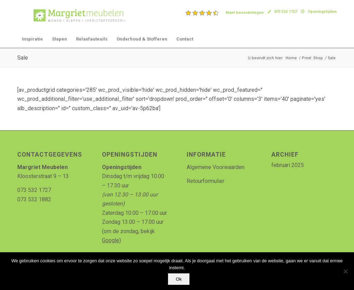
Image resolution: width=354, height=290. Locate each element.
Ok (178, 279)
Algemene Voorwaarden (215, 167)
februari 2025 (287, 165)
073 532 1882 (34, 199)
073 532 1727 (285, 11)
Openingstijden (322, 11)
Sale (22, 57)
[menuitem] (225, 13)
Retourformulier (205, 181)
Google (110, 240)
